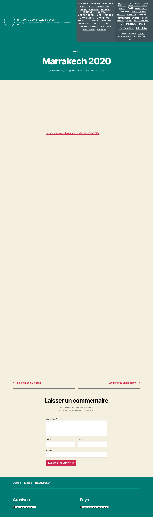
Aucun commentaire (95, 70)
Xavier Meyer (60, 70)
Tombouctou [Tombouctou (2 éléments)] (129, 33)
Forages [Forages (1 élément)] (121, 14)
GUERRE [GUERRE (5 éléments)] (143, 14)
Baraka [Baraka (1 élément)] (145, 3)
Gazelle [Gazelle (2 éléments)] (131, 14)
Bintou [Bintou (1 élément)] (122, 8)
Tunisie (82, 26)
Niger (95, 21)
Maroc (109, 15)
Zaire (93, 26)
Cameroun (102, 6)
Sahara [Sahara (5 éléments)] (141, 28)
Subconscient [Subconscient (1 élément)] (132, 31)
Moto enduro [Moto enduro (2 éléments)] (141, 20)
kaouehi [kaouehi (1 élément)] (120, 20)
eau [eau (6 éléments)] (130, 8)
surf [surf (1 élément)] (143, 31)
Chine (83, 9)
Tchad (106, 23)
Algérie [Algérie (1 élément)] (127, 3)
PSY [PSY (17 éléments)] (142, 24)
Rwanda (106, 21)
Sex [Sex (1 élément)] (122, 31)
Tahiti (96, 23)
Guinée (105, 9)
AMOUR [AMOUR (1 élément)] (136, 3)
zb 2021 (101, 29)
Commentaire (51, 419)
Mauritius (103, 18)
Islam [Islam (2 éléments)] (145, 18)
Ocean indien (42, 482)
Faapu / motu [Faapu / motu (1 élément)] (141, 8)
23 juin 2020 (77, 70)
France (93, 9)
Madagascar (86, 15)
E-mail (81, 440)
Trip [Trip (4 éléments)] (141, 33)
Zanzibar (105, 26)
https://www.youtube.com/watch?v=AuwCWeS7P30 (72, 133)
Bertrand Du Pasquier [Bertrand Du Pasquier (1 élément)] (137, 5)
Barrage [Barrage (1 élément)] (122, 5)
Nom (48, 440)
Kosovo (101, 12)
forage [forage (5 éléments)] (125, 11)
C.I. (91, 6)
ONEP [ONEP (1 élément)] (122, 24)
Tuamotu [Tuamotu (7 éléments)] (141, 36)
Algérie (95, 3)
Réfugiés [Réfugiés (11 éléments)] (126, 27)
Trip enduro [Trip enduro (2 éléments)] (124, 37)
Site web (49, 450)
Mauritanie (87, 18)
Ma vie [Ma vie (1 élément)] (129, 20)
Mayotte (83, 21)
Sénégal (84, 23)
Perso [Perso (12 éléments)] (131, 24)
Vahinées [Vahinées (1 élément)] (133, 39)
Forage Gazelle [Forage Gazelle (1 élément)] (139, 11)
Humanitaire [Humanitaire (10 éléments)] (128, 17)
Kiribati (88, 12)
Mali (99, 15)
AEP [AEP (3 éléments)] (120, 3)
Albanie (83, 3)
